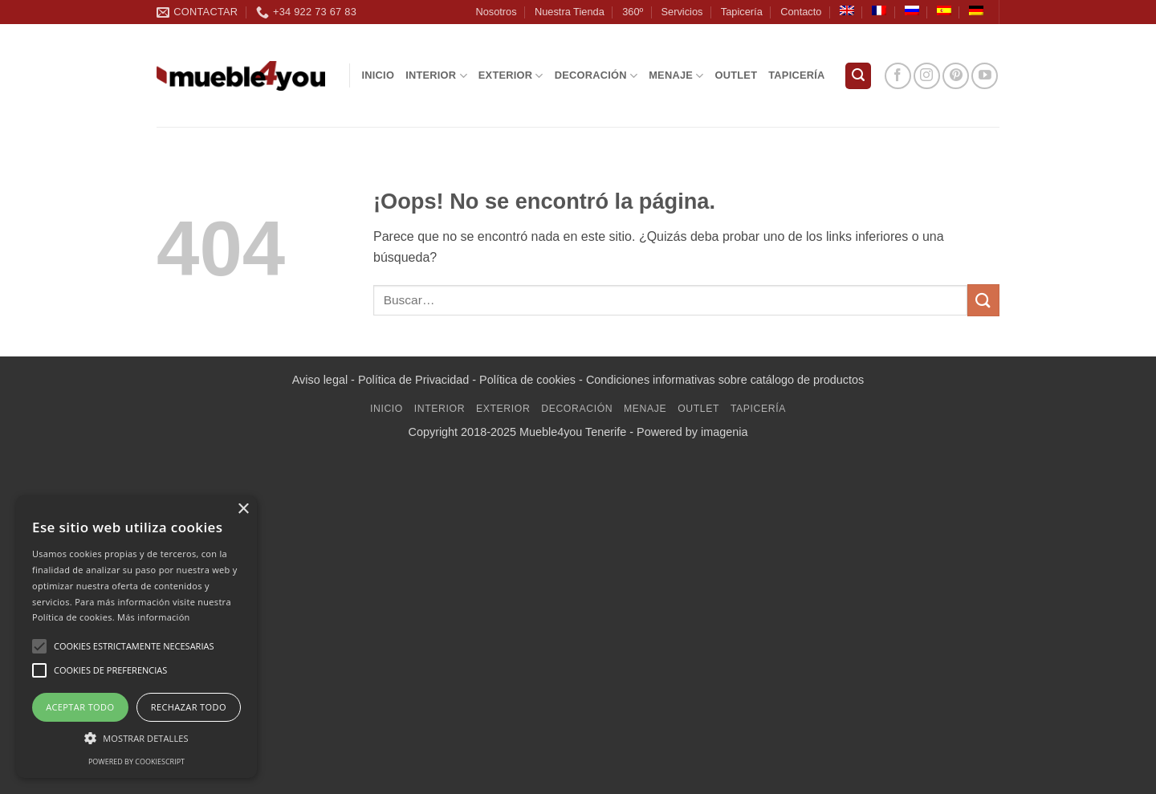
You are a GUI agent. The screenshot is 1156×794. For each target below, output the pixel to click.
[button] (858, 76)
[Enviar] (983, 300)
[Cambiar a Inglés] (847, 10)
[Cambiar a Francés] (879, 10)
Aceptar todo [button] (80, 707)
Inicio (378, 75)
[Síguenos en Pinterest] (955, 76)
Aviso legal (320, 379)
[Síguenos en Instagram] (927, 76)
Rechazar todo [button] (188, 707)
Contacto (800, 12)
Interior (436, 75)
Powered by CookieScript (136, 761)
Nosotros (495, 12)
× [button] (243, 509)
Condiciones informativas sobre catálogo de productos (725, 379)
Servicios (682, 12)
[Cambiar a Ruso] (912, 10)
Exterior (510, 75)
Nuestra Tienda (569, 12)
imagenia (724, 432)
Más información (153, 617)
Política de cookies (527, 379)
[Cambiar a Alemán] (976, 10)
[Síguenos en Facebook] (898, 76)
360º (632, 12)
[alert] (136, 636)
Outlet (736, 75)
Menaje (676, 75)
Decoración (596, 75)
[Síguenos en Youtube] (984, 76)
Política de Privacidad (413, 379)
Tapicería (742, 12)
